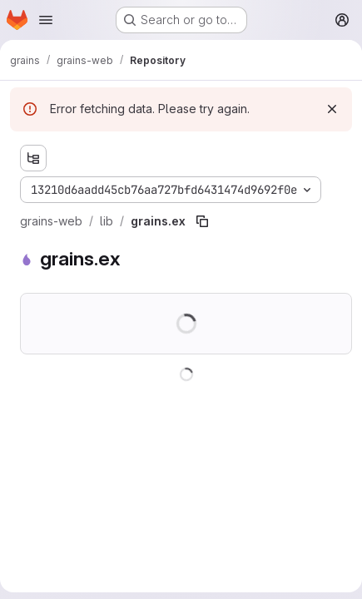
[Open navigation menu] (45, 20)
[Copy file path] (202, 221)
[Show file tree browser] (33, 158)
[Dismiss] (332, 109)
